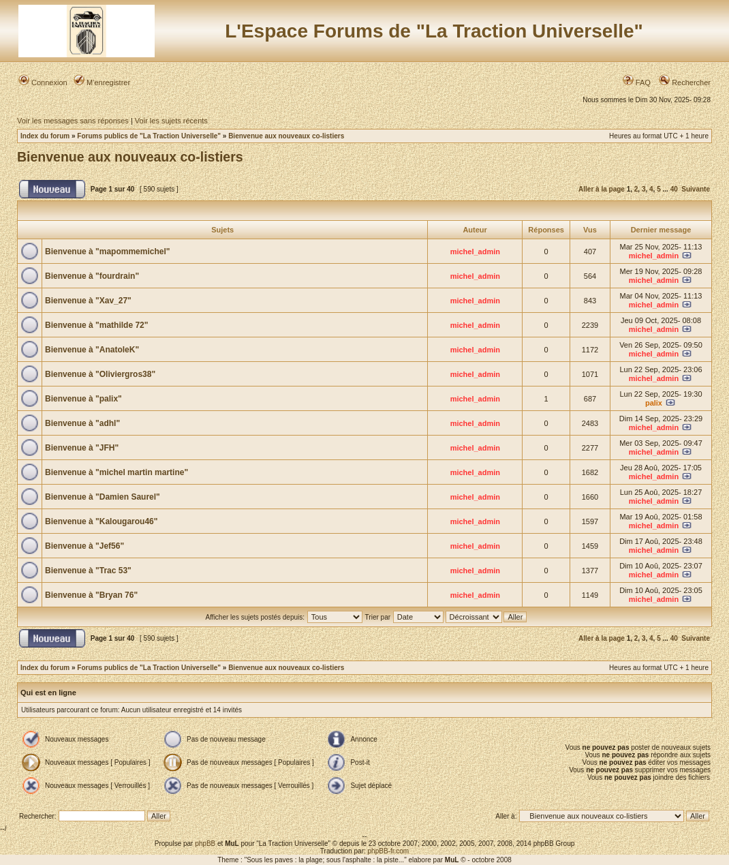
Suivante (695, 189)
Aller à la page (601, 189)
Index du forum (44, 136)
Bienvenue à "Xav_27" (88, 300)
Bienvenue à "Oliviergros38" (100, 374)
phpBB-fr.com (388, 851)
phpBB (205, 843)
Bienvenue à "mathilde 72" (96, 325)
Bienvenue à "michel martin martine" (116, 472)
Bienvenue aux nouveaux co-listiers (286, 136)
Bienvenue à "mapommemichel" (107, 251)
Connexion (42, 82)
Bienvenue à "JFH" (82, 448)
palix (653, 403)
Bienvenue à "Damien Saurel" (102, 497)
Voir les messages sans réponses (73, 121)
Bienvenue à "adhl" (82, 423)
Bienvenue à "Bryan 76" (91, 595)
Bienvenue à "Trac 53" (88, 570)
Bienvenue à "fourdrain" (92, 276)
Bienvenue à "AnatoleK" (92, 349)
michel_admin (475, 251)
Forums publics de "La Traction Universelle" (149, 136)
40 (674, 189)
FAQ (637, 82)
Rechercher (685, 82)
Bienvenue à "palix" (83, 399)
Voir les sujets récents (171, 121)
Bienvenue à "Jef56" (84, 546)
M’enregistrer (102, 82)
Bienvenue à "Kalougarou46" (101, 521)
